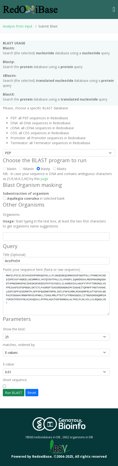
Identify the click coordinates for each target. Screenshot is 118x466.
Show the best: (14, 329)
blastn (10, 168)
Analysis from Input (17, 26)
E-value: (9, 364)
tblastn (27, 168)
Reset (31, 392)
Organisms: (11, 214)
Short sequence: (15, 380)
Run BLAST (13, 392)
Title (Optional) (14, 254)
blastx (60, 168)
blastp (44, 168)
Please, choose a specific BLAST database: (36, 108)
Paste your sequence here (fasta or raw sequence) (41, 269)
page (44, 178)
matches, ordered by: (19, 344)
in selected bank (34, 198)
